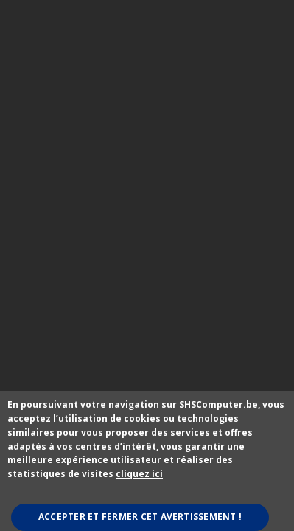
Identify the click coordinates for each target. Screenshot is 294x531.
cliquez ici (139, 474)
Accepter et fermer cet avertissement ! (140, 516)
